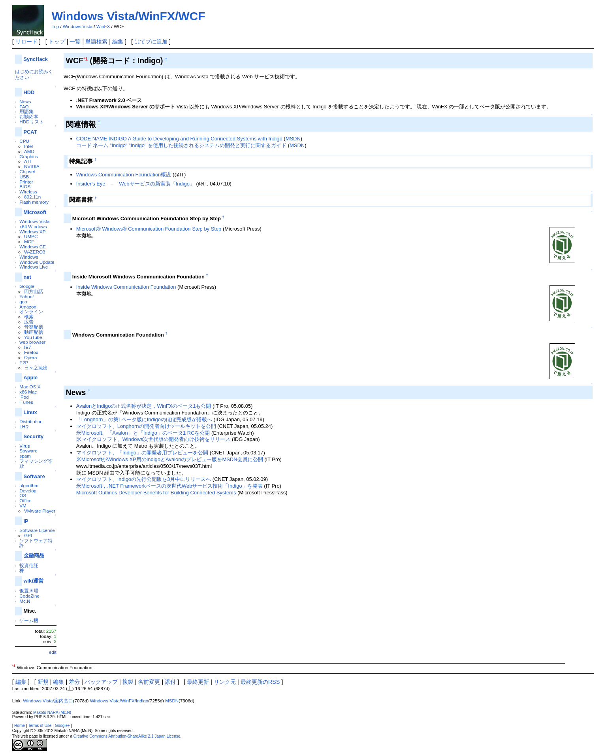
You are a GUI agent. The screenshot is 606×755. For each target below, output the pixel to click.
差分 (74, 682)
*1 (85, 58)
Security (34, 436)
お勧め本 (28, 116)
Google (26, 286)
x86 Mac (28, 391)
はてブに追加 (150, 41)
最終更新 (198, 682)
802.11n (32, 196)
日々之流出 (36, 367)
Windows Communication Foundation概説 (123, 175)
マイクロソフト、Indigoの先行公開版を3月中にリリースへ (143, 479)
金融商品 (34, 555)
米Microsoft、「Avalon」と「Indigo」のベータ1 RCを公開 (143, 433)
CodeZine (29, 595)
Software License (37, 530)
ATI (27, 161)
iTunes (26, 402)
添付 (170, 682)
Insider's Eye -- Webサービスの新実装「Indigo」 (135, 184)
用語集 (26, 111)
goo (23, 301)
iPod (23, 396)
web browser (32, 341)
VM (22, 505)
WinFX (103, 26)
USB (24, 176)
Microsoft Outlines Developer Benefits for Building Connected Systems (156, 493)
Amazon (27, 306)
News (25, 101)
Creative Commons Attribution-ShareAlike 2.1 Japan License (127, 736)
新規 (43, 682)
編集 (117, 41)
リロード (26, 41)
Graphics (28, 156)
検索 (29, 316)
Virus (24, 445)
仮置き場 (28, 590)
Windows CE (32, 246)
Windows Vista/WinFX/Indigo (119, 700)
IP (26, 521)
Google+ (62, 725)
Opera (30, 357)
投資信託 (28, 565)
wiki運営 (33, 581)
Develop (27, 490)
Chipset (27, 171)
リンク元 (225, 682)
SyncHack (36, 59)
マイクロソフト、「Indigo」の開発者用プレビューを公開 (142, 453)
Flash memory (34, 201)
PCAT (30, 132)
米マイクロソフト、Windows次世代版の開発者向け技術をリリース (153, 439)
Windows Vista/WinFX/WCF (128, 16)
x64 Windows (33, 226)
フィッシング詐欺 (36, 463)
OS (22, 495)
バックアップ (101, 682)
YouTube (33, 337)
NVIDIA (32, 166)
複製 (128, 682)
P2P (23, 362)
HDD (29, 92)
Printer (26, 181)
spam (25, 455)
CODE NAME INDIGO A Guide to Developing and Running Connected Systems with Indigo (179, 139)
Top (55, 26)
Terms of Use (39, 725)
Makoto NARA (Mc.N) (52, 712)
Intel (28, 146)
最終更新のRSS (260, 682)
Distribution (30, 421)
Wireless (28, 191)
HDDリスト (31, 121)
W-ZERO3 (34, 251)
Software (34, 476)
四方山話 (33, 291)
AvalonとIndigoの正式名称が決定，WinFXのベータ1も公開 (143, 406)
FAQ (23, 106)
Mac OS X (29, 386)
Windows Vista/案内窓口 (48, 700)
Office (25, 500)
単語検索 (96, 41)
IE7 (27, 347)
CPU (24, 141)
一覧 (75, 41)
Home (19, 725)
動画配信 (33, 332)
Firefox (31, 352)
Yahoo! (26, 296)
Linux (30, 412)
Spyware (28, 450)
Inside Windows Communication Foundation (126, 287)
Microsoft (35, 212)
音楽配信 (33, 326)
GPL (28, 535)
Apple (31, 377)
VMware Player (39, 510)
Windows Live (33, 266)
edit (52, 652)
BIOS (24, 186)
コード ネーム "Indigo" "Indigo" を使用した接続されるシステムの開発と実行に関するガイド (181, 145)
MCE (29, 241)
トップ (57, 41)
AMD (29, 151)
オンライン (31, 311)
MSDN (293, 139)
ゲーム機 (28, 620)
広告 (29, 321)
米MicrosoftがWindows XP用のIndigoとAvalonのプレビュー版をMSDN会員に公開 (169, 459)
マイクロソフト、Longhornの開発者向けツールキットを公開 (146, 426)
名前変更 (149, 682)
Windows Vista (77, 26)
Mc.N (24, 601)
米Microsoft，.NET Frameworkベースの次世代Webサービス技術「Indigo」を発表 (169, 486)
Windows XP (32, 231)
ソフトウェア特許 (36, 543)
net (27, 277)
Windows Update (36, 262)
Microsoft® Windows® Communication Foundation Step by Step (149, 229)
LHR (23, 426)
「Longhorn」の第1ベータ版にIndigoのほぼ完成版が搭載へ (144, 419)
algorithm (28, 485)
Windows (28, 256)
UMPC (31, 236)
